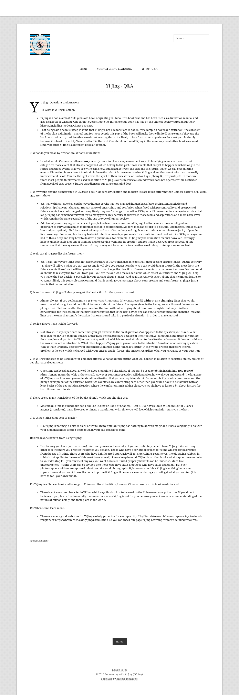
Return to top (119, 669)
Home (83, 68)
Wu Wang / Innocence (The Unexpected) (117, 300)
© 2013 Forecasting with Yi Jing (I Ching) (119, 674)
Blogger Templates (126, 678)
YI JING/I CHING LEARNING (114, 68)
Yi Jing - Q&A (149, 68)
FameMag (106, 678)
